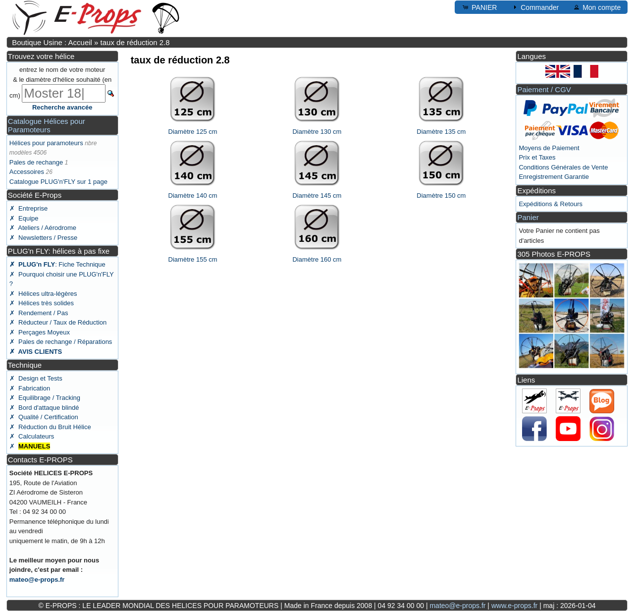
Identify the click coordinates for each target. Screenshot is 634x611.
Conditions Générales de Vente (563, 167)
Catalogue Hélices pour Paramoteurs (46, 125)
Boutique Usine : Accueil (52, 42)
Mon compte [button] (597, 7)
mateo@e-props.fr (37, 579)
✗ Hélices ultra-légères (43, 293)
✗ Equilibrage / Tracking (44, 397)
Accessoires (26, 171)
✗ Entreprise (28, 208)
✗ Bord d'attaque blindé (44, 407)
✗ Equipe (24, 218)
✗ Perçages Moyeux (39, 332)
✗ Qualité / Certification (43, 417)
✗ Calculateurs (31, 436)
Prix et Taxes (537, 157)
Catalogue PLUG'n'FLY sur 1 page (58, 181)
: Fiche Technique (57, 264)
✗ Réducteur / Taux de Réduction (58, 322)
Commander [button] (535, 7)
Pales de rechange (36, 162)
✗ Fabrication (30, 388)
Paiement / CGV (544, 89)
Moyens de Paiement (549, 148)
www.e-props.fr (514, 606)
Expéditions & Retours (550, 204)
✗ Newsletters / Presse (43, 237)
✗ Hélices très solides (41, 303)
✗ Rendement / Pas (38, 313)
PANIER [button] (479, 7)
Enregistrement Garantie (554, 176)
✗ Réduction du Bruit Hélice (50, 427)
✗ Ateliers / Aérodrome (42, 227)
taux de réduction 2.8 (135, 42)
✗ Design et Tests (35, 378)
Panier (527, 217)
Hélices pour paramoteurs (46, 143)
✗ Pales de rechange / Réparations (60, 341)
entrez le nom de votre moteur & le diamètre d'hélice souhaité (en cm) (60, 82)
